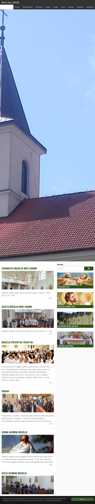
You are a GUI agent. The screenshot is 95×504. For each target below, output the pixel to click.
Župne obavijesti (28, 7)
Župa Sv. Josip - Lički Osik (10, 2)
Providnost (39, 7)
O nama (47, 7)
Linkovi (63, 7)
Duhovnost (80, 7)
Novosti (17, 7)
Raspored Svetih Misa (65, 346)
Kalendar (71, 7)
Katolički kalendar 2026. (66, 306)
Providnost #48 (63, 287)
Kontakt (55, 7)
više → (51, 298)
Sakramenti (90, 7)
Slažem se (82, 499)
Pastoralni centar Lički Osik (68, 326)
